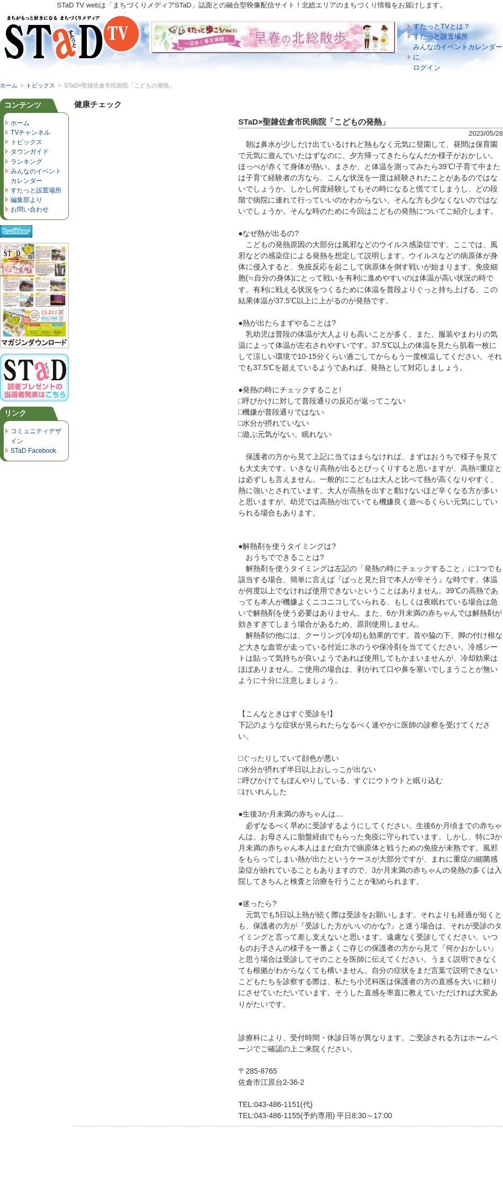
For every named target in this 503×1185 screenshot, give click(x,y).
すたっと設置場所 (440, 36)
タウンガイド (30, 151)
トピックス (40, 85)
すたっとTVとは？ (441, 26)
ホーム (8, 85)
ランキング (26, 161)
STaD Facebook (33, 450)
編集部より (26, 200)
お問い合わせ (30, 209)
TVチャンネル (30, 132)
